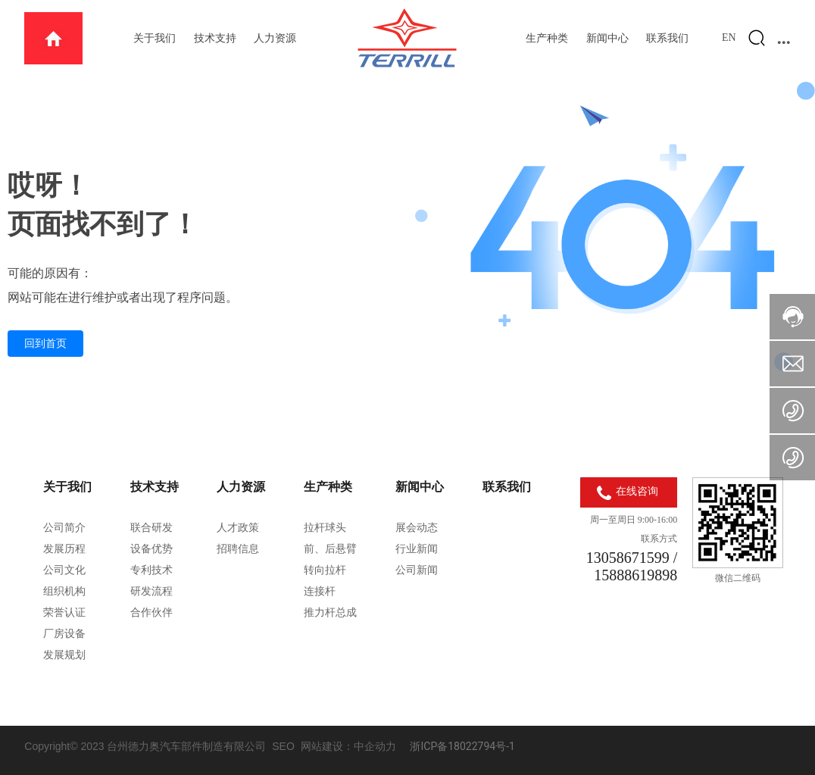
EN (729, 37)
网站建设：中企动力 (348, 746)
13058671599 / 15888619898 (632, 566)
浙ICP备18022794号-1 (462, 746)
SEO (283, 746)
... (784, 38)
